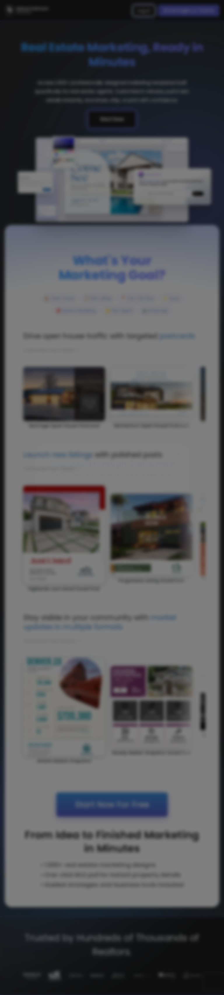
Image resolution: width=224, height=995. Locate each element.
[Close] (178, 454)
